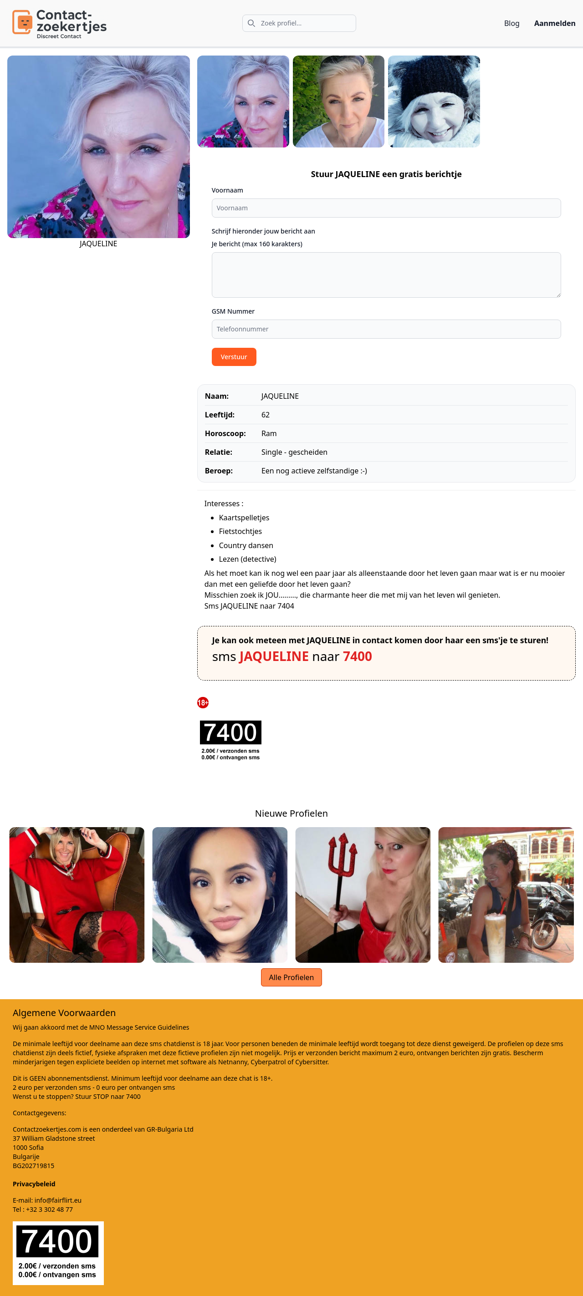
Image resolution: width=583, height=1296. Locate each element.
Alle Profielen (291, 977)
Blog (512, 23)
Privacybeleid (34, 1183)
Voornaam (227, 190)
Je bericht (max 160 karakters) (257, 243)
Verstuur (234, 356)
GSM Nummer (233, 311)
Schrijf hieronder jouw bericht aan (263, 231)
